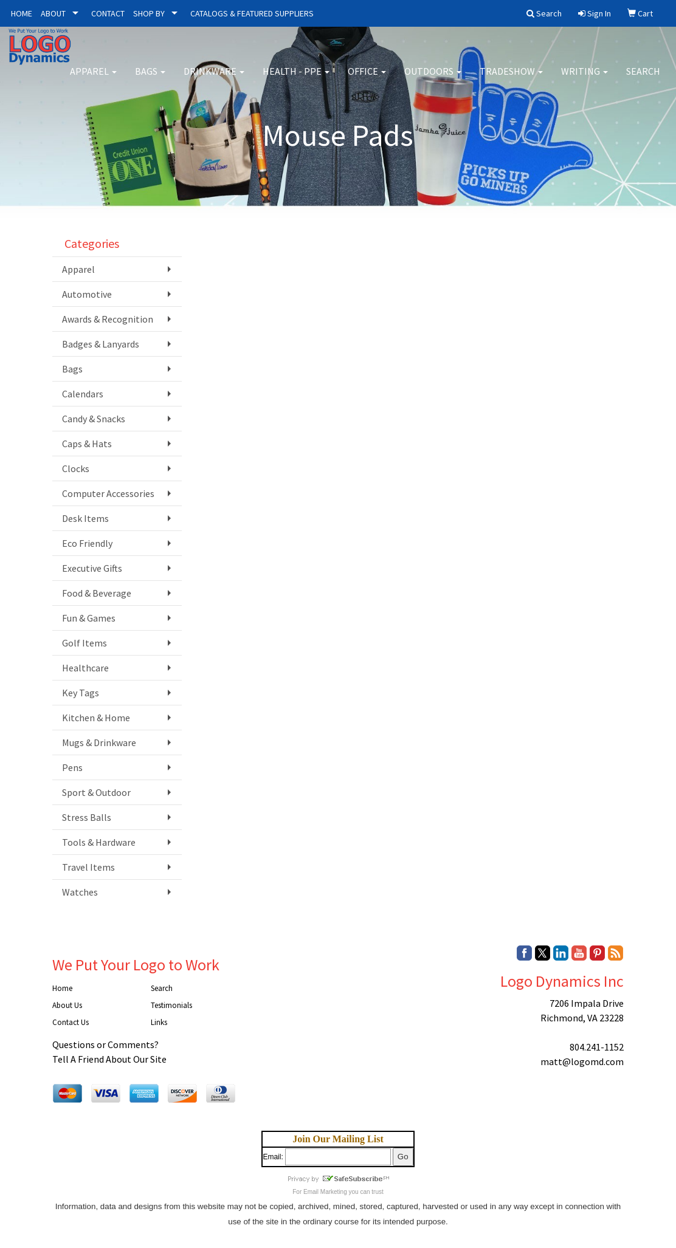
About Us (67, 1005)
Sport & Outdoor (96, 792)
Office (367, 79)
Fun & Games (89, 618)
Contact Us (70, 1022)
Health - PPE (296, 79)
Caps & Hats (87, 443)
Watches (80, 892)
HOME (21, 13)
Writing (584, 79)
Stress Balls (86, 817)
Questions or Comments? (105, 1044)
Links (159, 1022)
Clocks (75, 468)
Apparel (93, 79)
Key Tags (80, 693)
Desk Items (85, 518)
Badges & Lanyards (100, 344)
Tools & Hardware (99, 842)
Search (643, 79)
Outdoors (432, 79)
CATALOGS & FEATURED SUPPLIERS (252, 13)
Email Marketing (325, 1191)
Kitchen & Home (96, 717)
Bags (150, 79)
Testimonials (171, 1005)
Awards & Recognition (107, 319)
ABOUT (53, 13)
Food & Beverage (96, 593)
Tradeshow (511, 79)
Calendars (82, 394)
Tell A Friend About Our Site (109, 1059)
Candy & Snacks (93, 419)
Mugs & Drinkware (99, 742)
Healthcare (85, 668)
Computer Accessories (108, 493)
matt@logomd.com (582, 1061)
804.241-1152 (597, 1047)
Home (62, 988)
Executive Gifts (92, 568)
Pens (72, 767)
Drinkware (214, 79)
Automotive (87, 294)
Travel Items (88, 867)
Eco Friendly (87, 543)
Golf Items (84, 643)
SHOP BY (149, 13)
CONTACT (108, 13)
